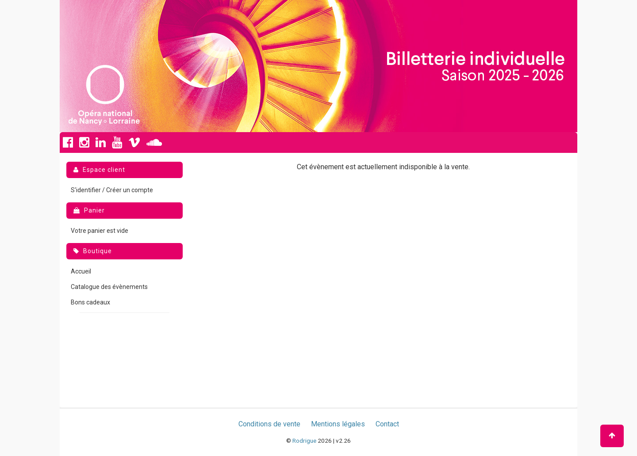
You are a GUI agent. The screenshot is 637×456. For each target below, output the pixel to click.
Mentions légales (338, 424)
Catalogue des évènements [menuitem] (109, 286)
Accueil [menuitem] (81, 271)
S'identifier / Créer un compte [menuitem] (112, 190)
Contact (387, 424)
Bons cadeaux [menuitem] (90, 302)
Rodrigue (304, 440)
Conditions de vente (269, 424)
